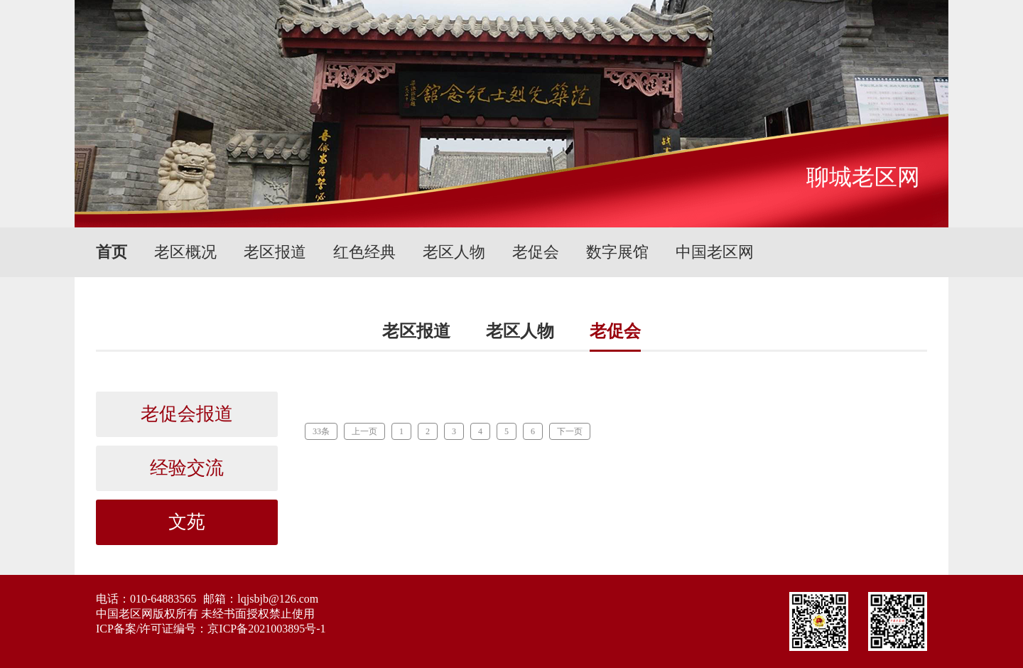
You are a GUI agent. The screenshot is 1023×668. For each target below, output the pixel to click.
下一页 (570, 431)
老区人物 (454, 252)
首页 (111, 252)
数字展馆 (617, 252)
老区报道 (275, 252)
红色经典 (364, 252)
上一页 (364, 431)
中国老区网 (715, 252)
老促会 (535, 252)
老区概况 (185, 252)
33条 (321, 431)
